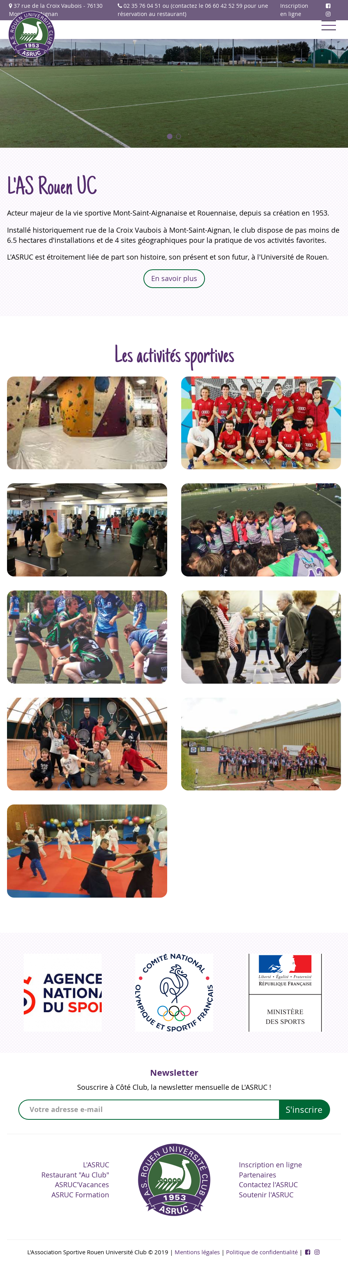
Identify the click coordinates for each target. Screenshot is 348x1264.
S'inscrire (304, 1109)
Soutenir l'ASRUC (266, 1194)
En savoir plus (174, 278)
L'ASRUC (96, 1164)
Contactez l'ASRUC (268, 1184)
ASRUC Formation (80, 1194)
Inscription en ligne (294, 10)
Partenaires (257, 1174)
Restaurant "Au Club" (75, 1174)
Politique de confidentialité (262, 1252)
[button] (170, 136)
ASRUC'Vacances (82, 1184)
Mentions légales (197, 1252)
